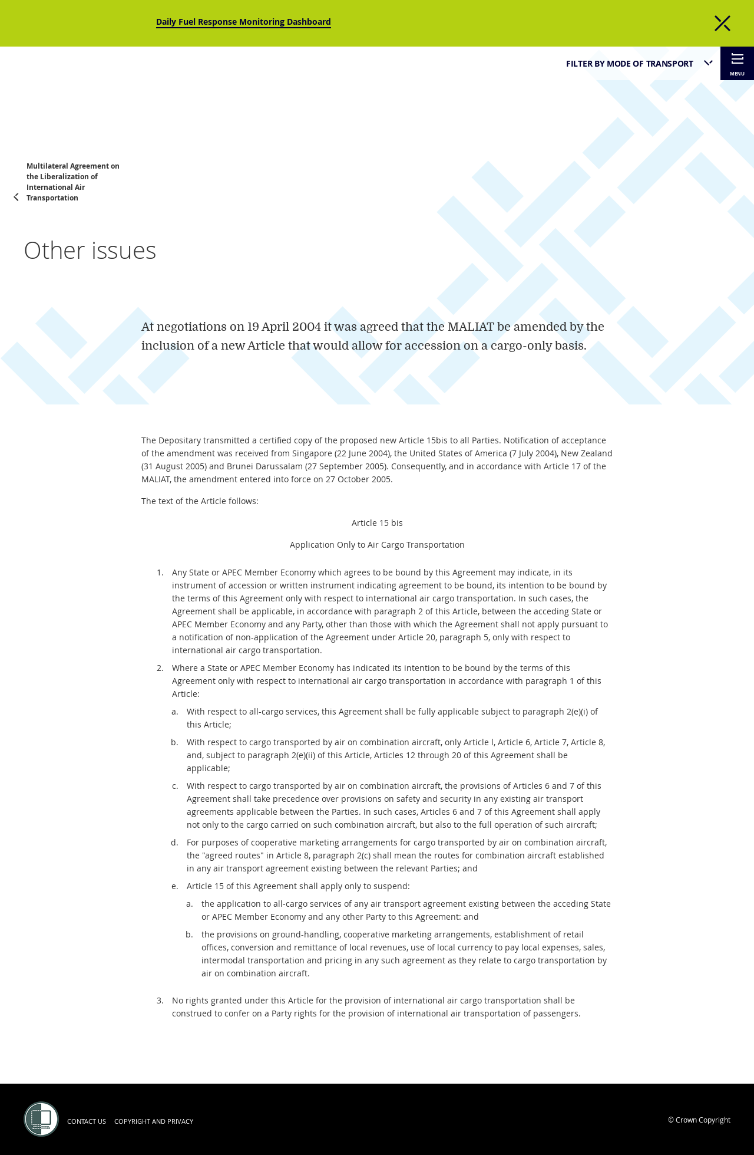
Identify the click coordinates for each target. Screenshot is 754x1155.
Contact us (86, 1121)
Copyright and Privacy (153, 1121)
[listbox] (634, 63)
